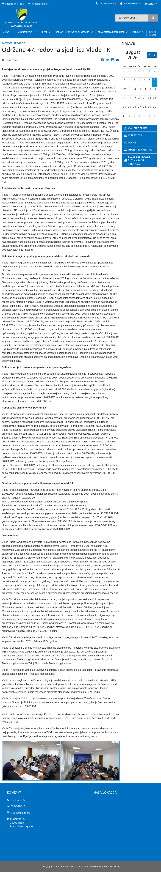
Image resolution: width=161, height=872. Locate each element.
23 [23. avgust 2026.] (154, 97)
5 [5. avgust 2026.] (134, 79)
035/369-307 (18, 800)
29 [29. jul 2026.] (134, 70)
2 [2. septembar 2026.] (134, 115)
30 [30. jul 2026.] (139, 70)
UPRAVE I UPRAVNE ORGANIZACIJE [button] (72, 32)
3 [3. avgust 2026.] (124, 79)
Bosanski (149, 3)
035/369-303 (109, 3)
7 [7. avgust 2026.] (144, 79)
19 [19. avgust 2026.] (134, 97)
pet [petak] (145, 66)
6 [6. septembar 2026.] (154, 115)
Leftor (115, 866)
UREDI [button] (44, 32)
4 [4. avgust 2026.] (129, 79)
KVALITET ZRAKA (135, 128)
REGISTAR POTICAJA (138, 149)
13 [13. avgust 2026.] (139, 88)
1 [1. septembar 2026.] (129, 115)
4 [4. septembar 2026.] (144, 115)
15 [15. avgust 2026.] (149, 88)
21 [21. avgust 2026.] (144, 97)
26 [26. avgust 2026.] (134, 106)
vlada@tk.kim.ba (40, 3)
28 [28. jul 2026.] (129, 70)
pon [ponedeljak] (124, 66)
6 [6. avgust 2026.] (139, 79)
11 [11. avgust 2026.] (129, 88)
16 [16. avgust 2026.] (154, 88)
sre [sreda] (134, 66)
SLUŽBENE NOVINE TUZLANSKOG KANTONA (137, 160)
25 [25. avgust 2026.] (129, 106)
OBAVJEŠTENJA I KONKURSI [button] (110, 32)
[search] (153, 18)
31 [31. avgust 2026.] (124, 115)
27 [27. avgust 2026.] (139, 106)
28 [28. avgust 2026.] (144, 106)
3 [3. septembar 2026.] (139, 115)
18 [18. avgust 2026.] (129, 97)
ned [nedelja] (155, 66)
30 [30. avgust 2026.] (154, 106)
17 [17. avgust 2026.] (124, 97)
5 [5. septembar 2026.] (149, 115)
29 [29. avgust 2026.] (149, 106)
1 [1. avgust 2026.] (149, 70)
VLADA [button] (6, 32)
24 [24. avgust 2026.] (124, 106)
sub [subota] (150, 66)
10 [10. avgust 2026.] (124, 88)
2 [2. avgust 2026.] (154, 70)
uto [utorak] (130, 66)
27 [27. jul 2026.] (124, 70)
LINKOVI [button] (136, 32)
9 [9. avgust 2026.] (154, 79)
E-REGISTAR (133, 135)
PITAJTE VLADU (152, 33)
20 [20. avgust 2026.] (139, 97)
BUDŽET (131, 142)
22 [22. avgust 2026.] (149, 97)
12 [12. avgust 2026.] (134, 88)
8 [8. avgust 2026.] (149, 79)
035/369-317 (134, 3)
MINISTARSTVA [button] (25, 32)
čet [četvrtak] (140, 66)
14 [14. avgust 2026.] (144, 88)
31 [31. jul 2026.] (144, 70)
